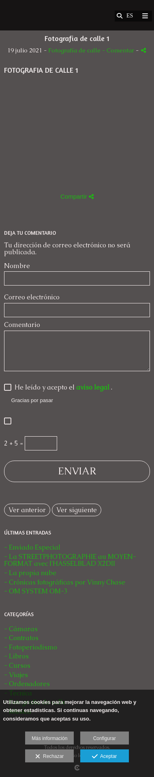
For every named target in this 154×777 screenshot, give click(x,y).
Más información (49, 738)
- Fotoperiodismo (30, 647)
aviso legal (93, 387)
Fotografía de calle (75, 50)
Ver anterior (27, 510)
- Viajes (16, 675)
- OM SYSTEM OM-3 (36, 591)
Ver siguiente (76, 510)
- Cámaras (21, 629)
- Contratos (21, 638)
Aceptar (104, 756)
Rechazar (49, 756)
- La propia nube (30, 573)
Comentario (22, 325)
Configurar (104, 738)
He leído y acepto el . (61, 388)
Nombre (17, 266)
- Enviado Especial (32, 547)
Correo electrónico (32, 297)
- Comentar (119, 50)
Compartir (77, 196)
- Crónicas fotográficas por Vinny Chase (64, 582)
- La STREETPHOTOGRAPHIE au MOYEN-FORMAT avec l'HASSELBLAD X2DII (70, 560)
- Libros (16, 656)
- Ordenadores (27, 684)
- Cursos (17, 665)
